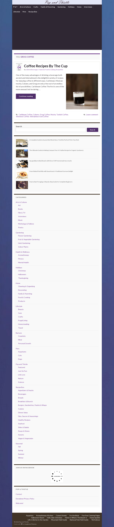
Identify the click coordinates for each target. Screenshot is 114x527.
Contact (19, 494)
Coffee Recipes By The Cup (46, 66)
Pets (24, 12)
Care (20, 313)
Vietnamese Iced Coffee (39, 116)
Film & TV (21, 213)
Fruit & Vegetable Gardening (29, 239)
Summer (21, 454)
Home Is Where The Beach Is (76, 518)
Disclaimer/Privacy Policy (25, 499)
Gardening (61, 7)
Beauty (21, 309)
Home (79, 7)
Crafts (35, 7)
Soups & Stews (24, 431)
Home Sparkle (95, 518)
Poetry (20, 227)
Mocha (53, 115)
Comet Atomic (61, 515)
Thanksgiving (23, 278)
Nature (20, 378)
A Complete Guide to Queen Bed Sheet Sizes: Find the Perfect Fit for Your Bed (54, 140)
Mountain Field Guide (59, 520)
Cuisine (21, 409)
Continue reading (26, 96)
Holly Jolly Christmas (54, 518)
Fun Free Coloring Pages (91, 515)
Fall (19, 447)
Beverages (34, 70)
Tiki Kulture (95, 520)
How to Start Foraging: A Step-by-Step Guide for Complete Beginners (51, 182)
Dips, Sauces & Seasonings (28, 416)
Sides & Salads (23, 427)
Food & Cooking (50, 70)
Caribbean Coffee (25, 115)
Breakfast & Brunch (25, 401)
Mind (20, 340)
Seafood (21, 424)
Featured (42, 70)
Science (21, 382)
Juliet (27, 70)
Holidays (71, 7)
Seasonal (19, 444)
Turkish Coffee (62, 115)
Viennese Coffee (22, 116)
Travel (20, 328)
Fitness (21, 259)
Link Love (21, 375)
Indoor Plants (23, 247)
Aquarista (29, 515)
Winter (20, 458)
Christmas (22, 271)
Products (21, 301)
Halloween (22, 274)
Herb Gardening (24, 243)
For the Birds (74, 515)
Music (20, 220)
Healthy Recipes (24, 420)
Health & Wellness (23, 252)
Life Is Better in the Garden (38, 520)
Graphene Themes (30, 524)
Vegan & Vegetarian (25, 438)
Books (20, 209)
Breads (20, 398)
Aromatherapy (23, 255)
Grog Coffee (45, 115)
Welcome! (19, 503)
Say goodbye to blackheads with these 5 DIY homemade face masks (50, 161)
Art (19, 205)
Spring (20, 450)
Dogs (20, 359)
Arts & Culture (25, 7)
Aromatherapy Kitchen (44, 515)
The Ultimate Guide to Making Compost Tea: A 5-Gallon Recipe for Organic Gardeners (56, 150)
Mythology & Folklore (26, 224)
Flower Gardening (24, 236)
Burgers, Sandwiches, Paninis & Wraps (32, 405)
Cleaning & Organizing (26, 286)
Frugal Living (22, 320)
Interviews (88, 7)
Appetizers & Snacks (26, 390)
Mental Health (23, 262)
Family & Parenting (48, 7)
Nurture (19, 333)
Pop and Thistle (22, 364)
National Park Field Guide (79, 520)
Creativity (22, 336)
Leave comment (92, 115)
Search (19, 126)
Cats (20, 355)
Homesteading (23, 324)
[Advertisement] (57, 32)
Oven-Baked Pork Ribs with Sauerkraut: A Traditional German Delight (51, 171)
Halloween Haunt (37, 518)
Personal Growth (24, 343)
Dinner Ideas (23, 413)
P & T (15, 7)
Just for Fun (22, 371)
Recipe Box (33, 12)
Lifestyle (16, 12)
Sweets (21, 435)
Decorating (22, 290)
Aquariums (22, 352)
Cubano (36, 115)
